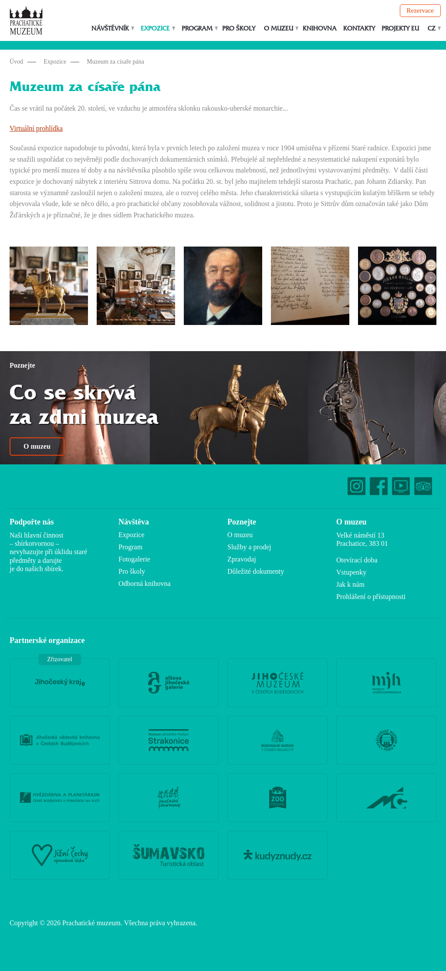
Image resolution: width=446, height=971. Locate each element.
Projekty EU (400, 28)
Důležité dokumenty (255, 571)
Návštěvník (110, 28)
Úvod (16, 61)
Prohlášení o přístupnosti (370, 596)
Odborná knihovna (144, 583)
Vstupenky (351, 572)
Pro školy (238, 28)
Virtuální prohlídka (36, 128)
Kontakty (359, 28)
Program (197, 28)
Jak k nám (350, 584)
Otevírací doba (357, 560)
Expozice (155, 28)
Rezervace (420, 10)
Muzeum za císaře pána (115, 61)
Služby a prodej (249, 547)
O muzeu (278, 28)
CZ (432, 28)
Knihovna (320, 28)
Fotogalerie (134, 559)
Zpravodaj (241, 559)
